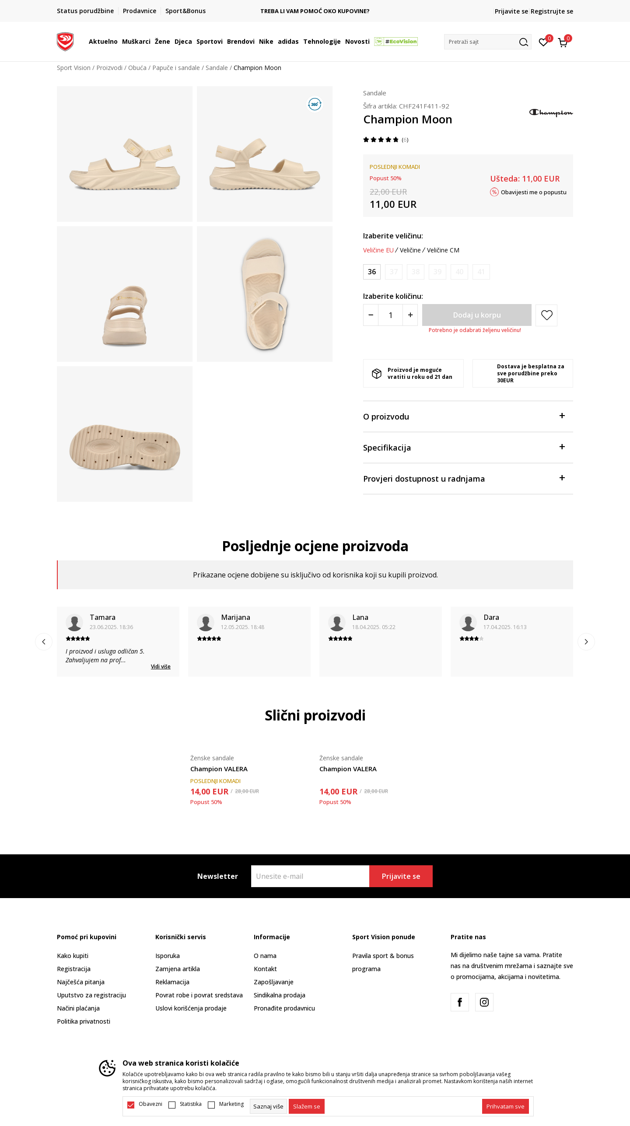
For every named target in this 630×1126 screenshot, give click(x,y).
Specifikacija (463, 447)
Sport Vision (74, 67)
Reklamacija (172, 982)
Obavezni (150, 1104)
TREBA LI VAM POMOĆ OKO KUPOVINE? (315, 11)
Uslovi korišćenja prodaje (191, 1008)
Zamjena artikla (177, 969)
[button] (488, 41)
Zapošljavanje (274, 982)
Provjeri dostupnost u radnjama (463, 478)
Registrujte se (552, 11)
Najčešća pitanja (81, 982)
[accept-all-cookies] (505, 1106)
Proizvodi (109, 67)
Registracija (74, 969)
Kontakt (265, 969)
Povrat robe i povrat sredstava (199, 995)
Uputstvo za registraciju (91, 995)
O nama (265, 955)
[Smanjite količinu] (370, 315)
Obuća (137, 67)
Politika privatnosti (83, 1021)
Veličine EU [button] (378, 250)
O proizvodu (463, 416)
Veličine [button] (410, 250)
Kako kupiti (72, 955)
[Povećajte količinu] (410, 315)
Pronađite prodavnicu (284, 1008)
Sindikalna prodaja (279, 995)
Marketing (231, 1104)
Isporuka (167, 955)
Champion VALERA (219, 768)
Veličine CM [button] (443, 250)
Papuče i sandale (176, 67)
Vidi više (161, 666)
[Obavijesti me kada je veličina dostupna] (393, 272)
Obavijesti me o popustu (534, 192)
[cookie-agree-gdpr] (307, 1106)
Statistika (191, 1104)
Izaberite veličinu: (393, 236)
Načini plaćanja (78, 1008)
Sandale (217, 67)
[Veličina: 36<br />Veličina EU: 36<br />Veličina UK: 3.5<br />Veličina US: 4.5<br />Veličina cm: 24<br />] (372, 272)
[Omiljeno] (543, 41)
